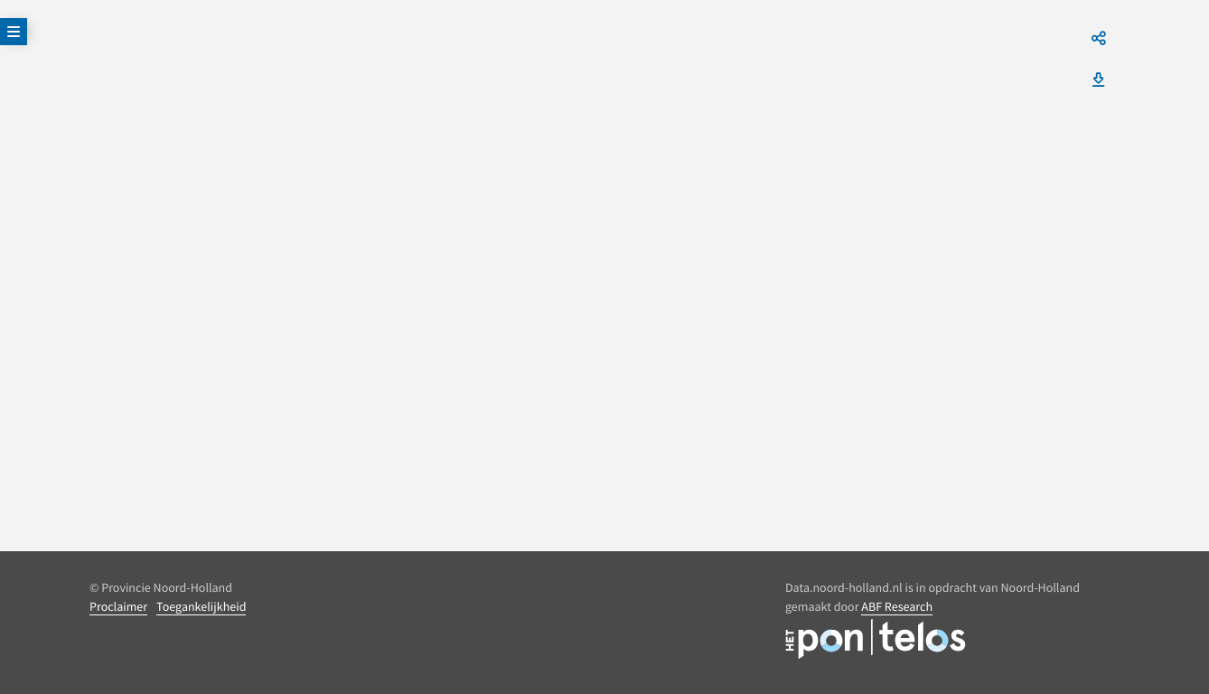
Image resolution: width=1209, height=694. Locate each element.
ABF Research (897, 606)
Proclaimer (118, 606)
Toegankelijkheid (201, 606)
